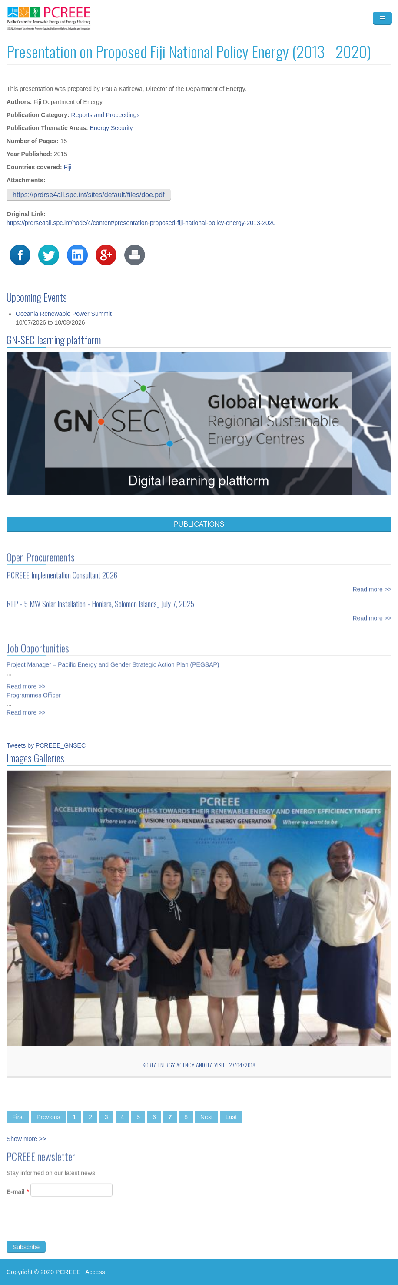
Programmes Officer (34, 690)
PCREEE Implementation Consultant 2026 (62, 570)
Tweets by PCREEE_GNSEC (46, 745)
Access (95, 1271)
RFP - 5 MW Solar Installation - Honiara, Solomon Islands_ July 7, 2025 (100, 598)
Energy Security (111, 127)
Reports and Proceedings (105, 114)
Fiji (67, 167)
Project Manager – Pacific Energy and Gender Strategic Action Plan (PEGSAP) (113, 659)
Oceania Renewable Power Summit (64, 313)
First (18, 1117)
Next (206, 1117)
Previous (48, 1117)
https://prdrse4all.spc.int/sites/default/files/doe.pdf (89, 194)
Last (231, 1117)
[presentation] (73, 1229)
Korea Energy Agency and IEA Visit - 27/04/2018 (199, 1064)
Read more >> (372, 584)
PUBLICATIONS (199, 524)
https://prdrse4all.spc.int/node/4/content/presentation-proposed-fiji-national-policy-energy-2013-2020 (141, 222)
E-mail (18, 1196)
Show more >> (26, 1138)
